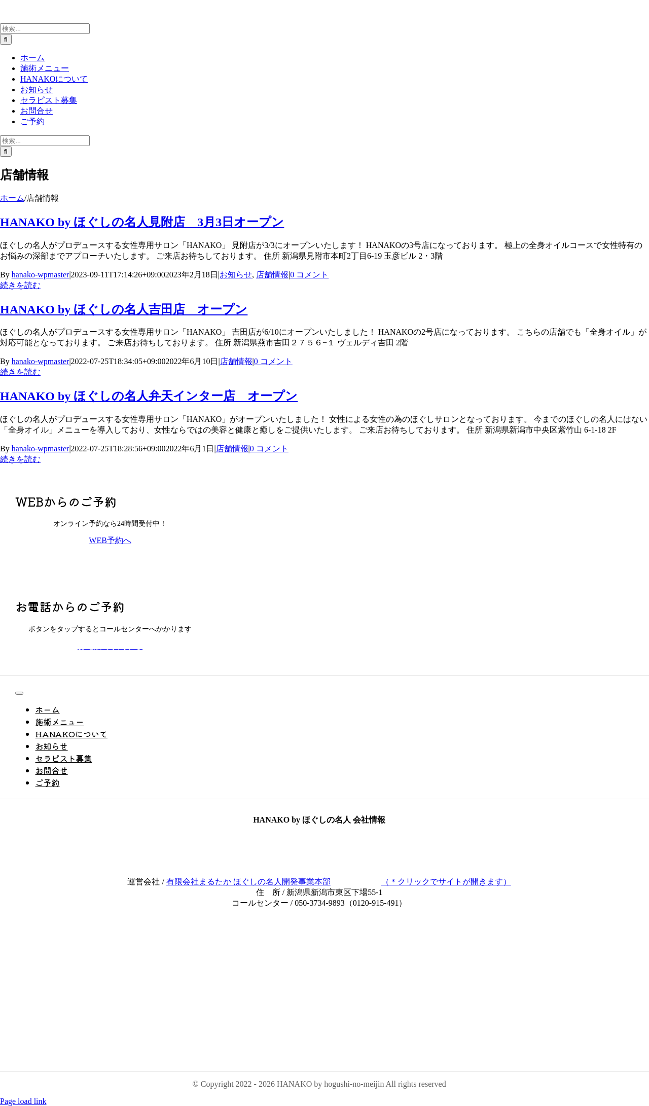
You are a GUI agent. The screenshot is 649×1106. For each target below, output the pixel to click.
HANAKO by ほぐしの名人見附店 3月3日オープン (142, 222)
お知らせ (236, 274)
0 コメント (309, 274)
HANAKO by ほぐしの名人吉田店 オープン (123, 309)
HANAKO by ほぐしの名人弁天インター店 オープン (149, 396)
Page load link (23, 1101)
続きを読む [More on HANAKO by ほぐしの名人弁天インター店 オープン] (20, 459)
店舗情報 (272, 274)
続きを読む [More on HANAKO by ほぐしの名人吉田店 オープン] (20, 372)
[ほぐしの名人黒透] (56, 1048)
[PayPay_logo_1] (55, 972)
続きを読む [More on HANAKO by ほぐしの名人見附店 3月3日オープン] (20, 285)
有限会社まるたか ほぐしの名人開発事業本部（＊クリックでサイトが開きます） (338, 881)
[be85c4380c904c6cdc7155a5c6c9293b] (66, 935)
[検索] (6, 39)
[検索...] (45, 28)
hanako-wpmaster (40, 274)
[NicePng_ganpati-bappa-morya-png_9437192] (55, 1012)
